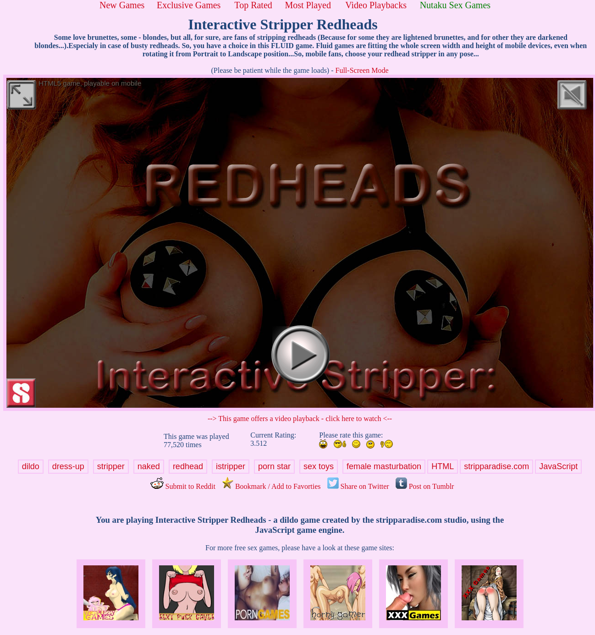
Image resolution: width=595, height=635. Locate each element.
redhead (188, 466)
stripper (111, 466)
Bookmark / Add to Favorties (271, 486)
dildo (30, 466)
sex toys (318, 466)
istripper (230, 466)
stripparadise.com (496, 466)
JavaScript (558, 466)
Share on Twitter (358, 486)
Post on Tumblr (425, 486)
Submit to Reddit (182, 486)
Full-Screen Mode (362, 70)
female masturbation (384, 466)
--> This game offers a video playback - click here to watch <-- (300, 418)
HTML (442, 466)
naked (149, 466)
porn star (274, 466)
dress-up (68, 466)
